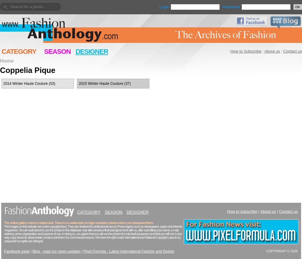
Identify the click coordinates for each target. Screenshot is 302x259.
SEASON (57, 51)
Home (7, 61)
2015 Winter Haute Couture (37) (105, 83)
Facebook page (17, 251)
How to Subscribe (246, 51)
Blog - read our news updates (57, 251)
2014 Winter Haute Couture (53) (29, 83)
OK (297, 7)
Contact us (292, 51)
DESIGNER (91, 51)
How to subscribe (242, 211)
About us (272, 51)
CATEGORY (19, 51)
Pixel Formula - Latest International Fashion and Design (129, 251)
